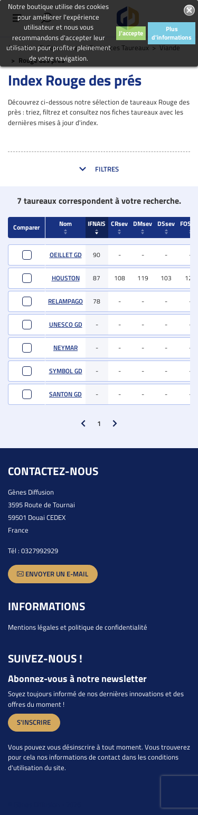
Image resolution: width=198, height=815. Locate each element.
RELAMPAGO (65, 301)
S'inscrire (34, 722)
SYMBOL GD (65, 371)
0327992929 (39, 550)
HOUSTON (66, 278)
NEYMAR (65, 348)
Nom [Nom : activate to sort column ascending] (65, 226)
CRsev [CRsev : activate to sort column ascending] (119, 226)
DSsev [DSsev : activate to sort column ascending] (166, 226)
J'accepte (131, 33)
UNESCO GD (65, 324)
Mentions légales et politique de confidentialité (77, 627)
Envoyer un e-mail (52, 574)
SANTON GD (65, 394)
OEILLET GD (66, 255)
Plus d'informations (172, 33)
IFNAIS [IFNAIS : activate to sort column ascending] (97, 226)
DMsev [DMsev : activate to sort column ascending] (142, 226)
